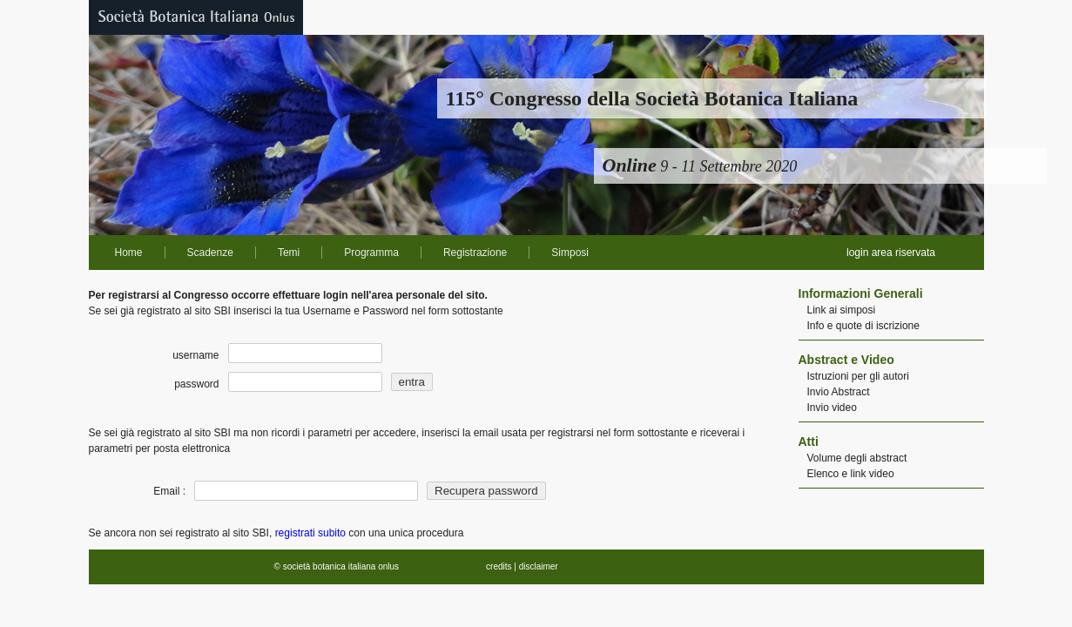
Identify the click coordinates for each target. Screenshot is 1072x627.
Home (129, 252)
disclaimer (538, 566)
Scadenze (210, 252)
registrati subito (310, 533)
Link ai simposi (841, 310)
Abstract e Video (846, 360)
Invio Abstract (838, 392)
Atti (809, 441)
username (195, 355)
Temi (289, 252)
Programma (371, 252)
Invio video (832, 407)
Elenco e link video (850, 474)
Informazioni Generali (861, 293)
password (196, 384)
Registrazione (475, 252)
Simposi (570, 252)
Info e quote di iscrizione (863, 326)
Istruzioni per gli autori (858, 376)
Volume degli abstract (857, 458)
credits (498, 566)
